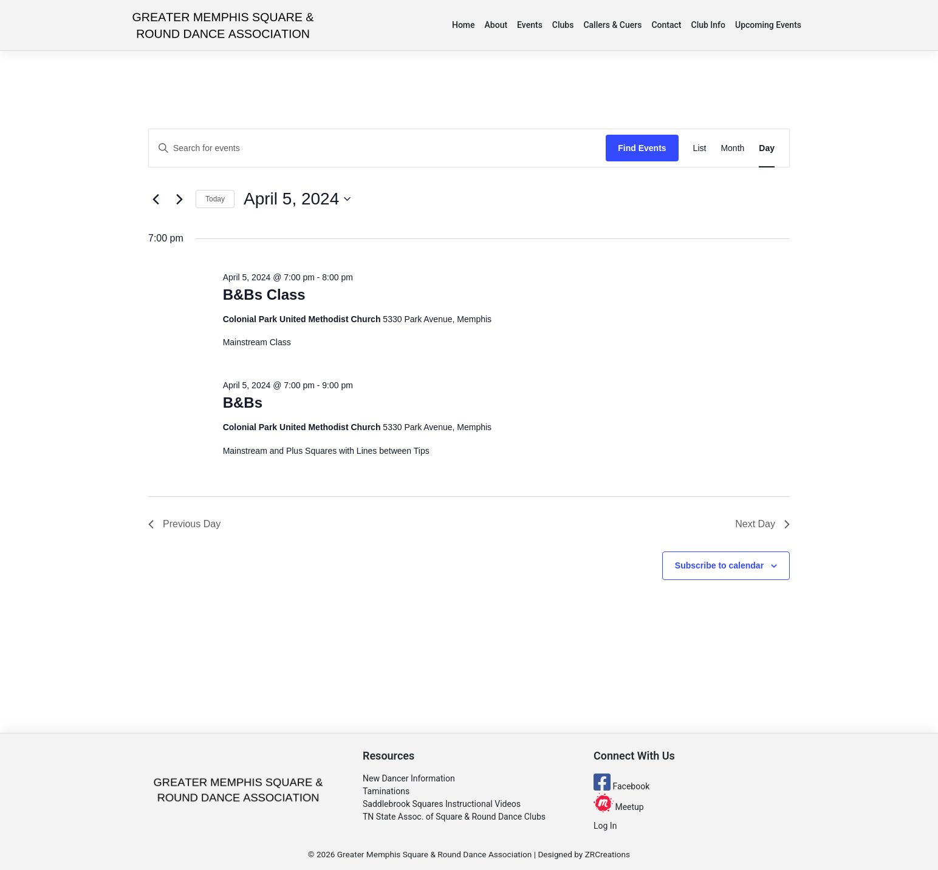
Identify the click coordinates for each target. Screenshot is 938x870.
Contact (666, 25)
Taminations (386, 791)
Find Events (642, 148)
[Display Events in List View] (700, 148)
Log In (605, 826)
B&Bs (242, 402)
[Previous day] (155, 199)
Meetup (619, 807)
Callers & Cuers (612, 25)
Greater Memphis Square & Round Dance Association (434, 854)
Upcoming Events (768, 25)
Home (463, 25)
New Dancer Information (409, 778)
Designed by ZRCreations (584, 854)
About (496, 25)
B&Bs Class (264, 294)
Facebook (621, 786)
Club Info (708, 25)
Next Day (762, 524)
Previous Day (184, 524)
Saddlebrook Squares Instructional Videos (442, 804)
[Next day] (179, 199)
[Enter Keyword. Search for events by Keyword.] (377, 148)
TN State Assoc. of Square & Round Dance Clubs (454, 816)
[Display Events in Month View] (732, 148)
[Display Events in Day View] (767, 148)
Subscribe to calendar (719, 565)
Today (215, 199)
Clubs (563, 25)
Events (530, 25)
